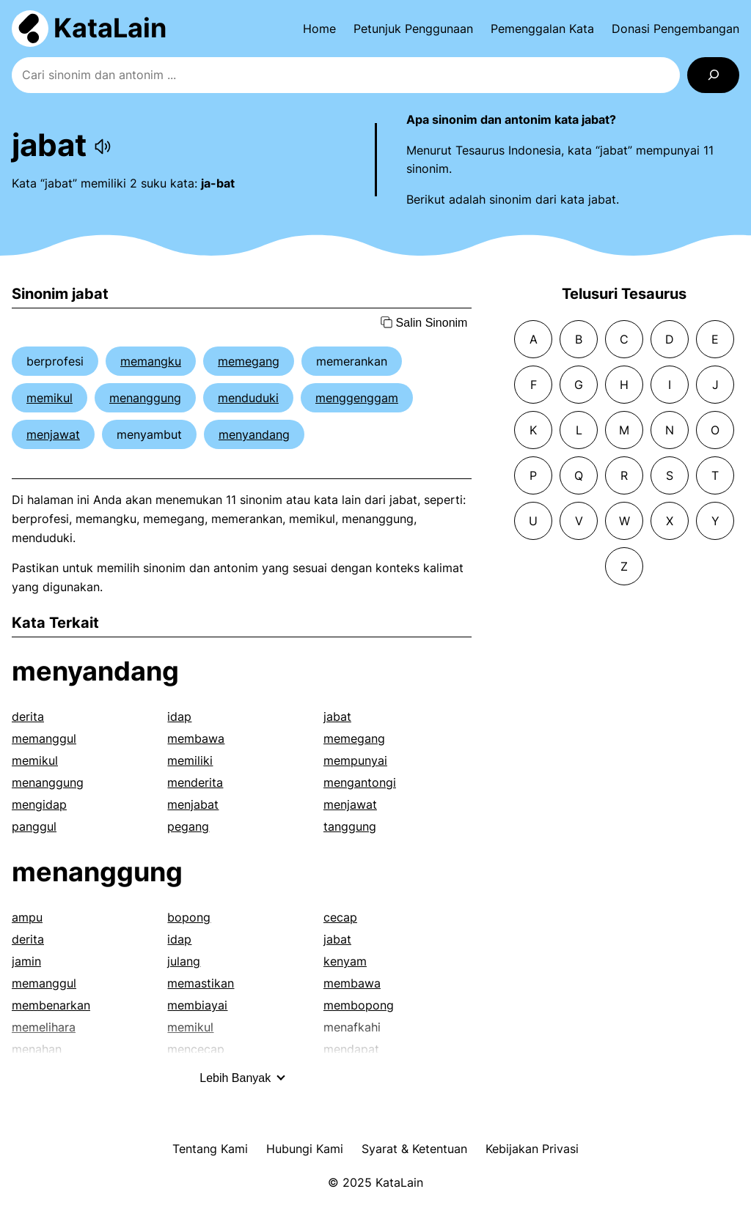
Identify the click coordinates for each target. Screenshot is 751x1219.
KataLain (110, 28)
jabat (337, 716)
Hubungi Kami (304, 1148)
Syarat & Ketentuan (414, 1148)
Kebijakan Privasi (532, 1148)
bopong (188, 917)
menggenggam (356, 397)
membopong (358, 1005)
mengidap (39, 804)
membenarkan (51, 1005)
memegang (248, 361)
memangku (150, 361)
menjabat (193, 804)
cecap (340, 917)
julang (183, 961)
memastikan (200, 983)
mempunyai (355, 760)
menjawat (53, 434)
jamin (26, 961)
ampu (27, 917)
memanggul (44, 738)
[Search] (713, 75)
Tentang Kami (210, 1148)
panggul (34, 826)
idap (179, 716)
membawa (195, 738)
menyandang (254, 434)
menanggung (145, 397)
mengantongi (359, 782)
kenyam (345, 961)
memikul (49, 397)
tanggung (349, 826)
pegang (188, 826)
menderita (195, 782)
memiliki (190, 760)
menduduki (248, 397)
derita (28, 716)
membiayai (197, 1005)
